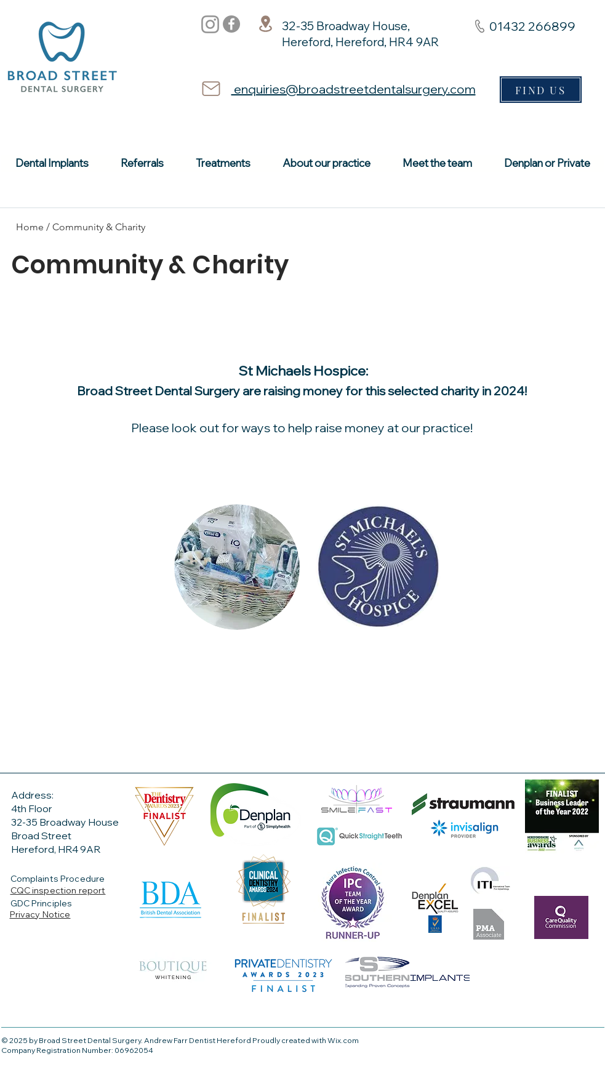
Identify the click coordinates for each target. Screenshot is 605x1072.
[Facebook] (231, 24)
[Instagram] (210, 24)
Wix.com (343, 1040)
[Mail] (211, 88)
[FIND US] (540, 89)
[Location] (265, 23)
